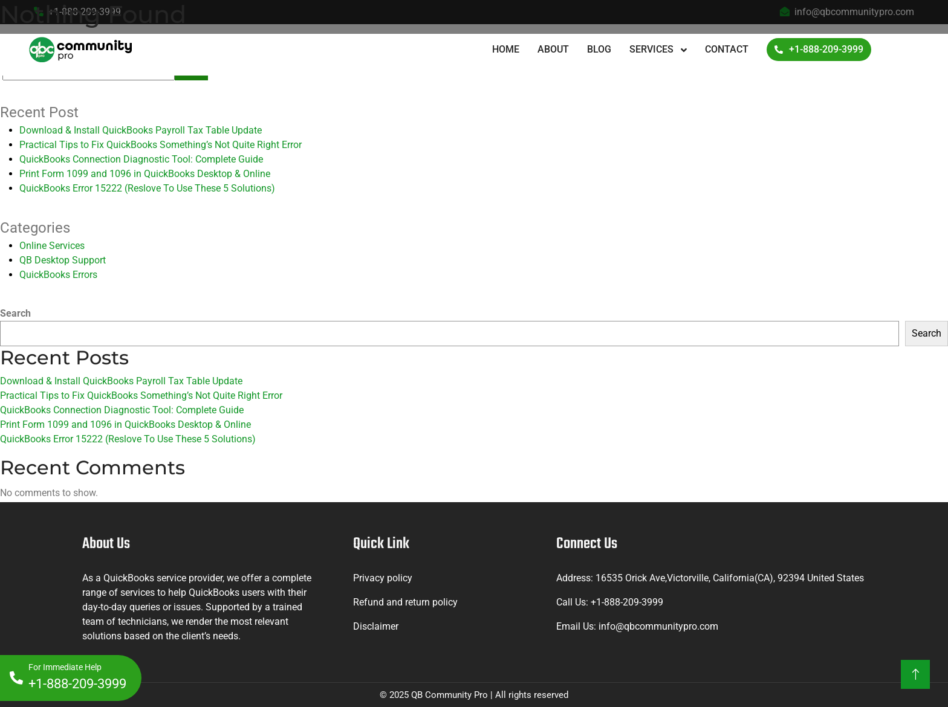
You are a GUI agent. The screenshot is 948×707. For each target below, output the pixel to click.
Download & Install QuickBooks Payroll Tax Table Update (140, 130)
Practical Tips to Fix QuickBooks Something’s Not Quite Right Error (160, 144)
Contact (726, 49)
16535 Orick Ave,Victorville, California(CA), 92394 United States (730, 578)
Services (652, 49)
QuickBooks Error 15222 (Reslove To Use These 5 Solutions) (147, 188)
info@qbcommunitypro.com (658, 626)
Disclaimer (375, 626)
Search (15, 313)
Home (505, 49)
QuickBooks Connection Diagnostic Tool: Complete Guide (141, 159)
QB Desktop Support (62, 260)
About (553, 49)
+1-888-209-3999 (818, 49)
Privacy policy (382, 578)
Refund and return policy (405, 602)
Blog (599, 49)
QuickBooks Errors (58, 274)
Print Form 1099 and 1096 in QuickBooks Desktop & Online (144, 173)
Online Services (52, 245)
